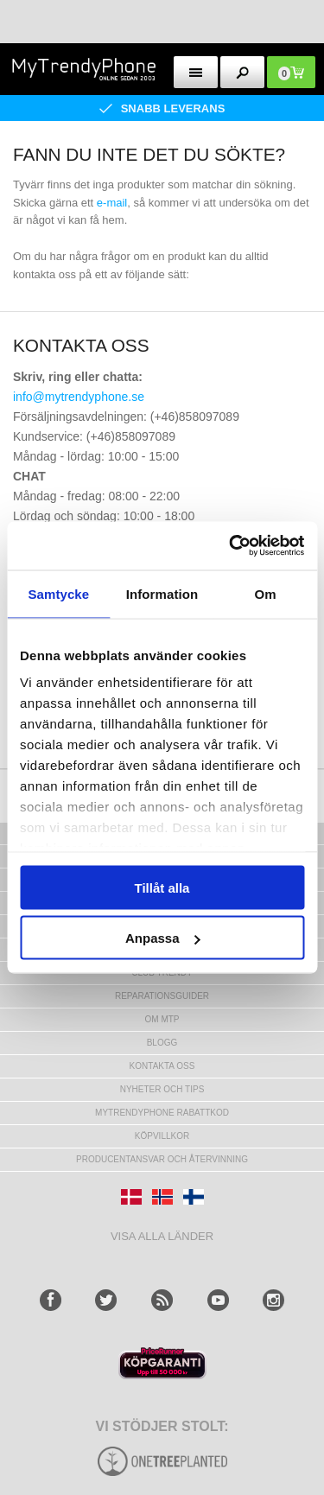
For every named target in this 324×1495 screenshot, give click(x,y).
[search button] (242, 72)
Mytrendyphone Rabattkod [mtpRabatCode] (162, 1112)
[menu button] (196, 72)
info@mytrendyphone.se (78, 397)
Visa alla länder (162, 1236)
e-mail (112, 202)
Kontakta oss (162, 1066)
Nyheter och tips (162, 1089)
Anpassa (162, 938)
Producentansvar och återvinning (162, 1159)
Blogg (162, 1042)
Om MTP (162, 1019)
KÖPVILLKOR (162, 1136)
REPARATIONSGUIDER (162, 996)
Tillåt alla (162, 887)
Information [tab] (162, 593)
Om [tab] (265, 593)
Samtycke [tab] (58, 593)
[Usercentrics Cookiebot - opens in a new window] (230, 546)
